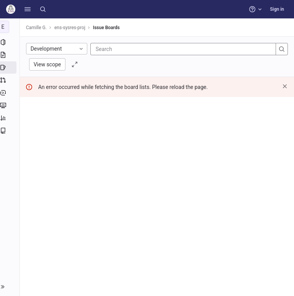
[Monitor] (10, 105)
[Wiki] (10, 131)
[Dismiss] (284, 86)
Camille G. (38, 27)
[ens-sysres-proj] (10, 27)
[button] (27, 9)
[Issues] (10, 67)
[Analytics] (10, 118)
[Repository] (10, 55)
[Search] (43, 9)
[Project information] (10, 42)
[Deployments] (10, 93)
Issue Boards (108, 27)
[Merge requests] (10, 80)
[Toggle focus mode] (76, 64)
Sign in (277, 9)
